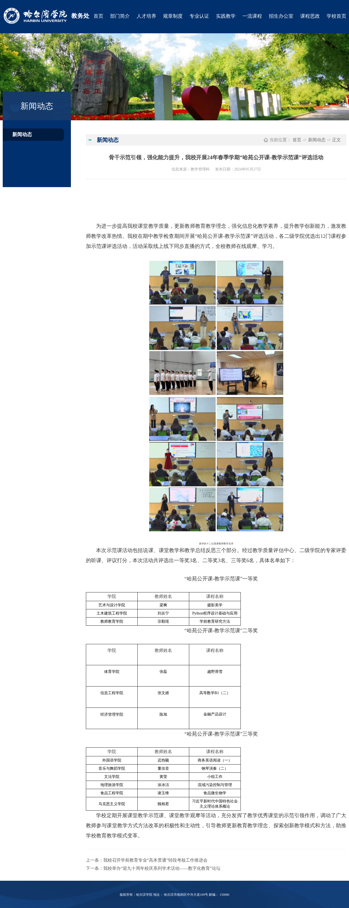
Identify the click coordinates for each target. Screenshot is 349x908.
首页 (98, 16)
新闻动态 (22, 134)
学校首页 (336, 16)
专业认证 (199, 16)
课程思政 (310, 16)
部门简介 (120, 16)
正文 (336, 139)
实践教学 (226, 16)
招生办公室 (281, 16)
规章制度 (173, 16)
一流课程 (252, 16)
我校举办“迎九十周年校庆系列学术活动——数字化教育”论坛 (162, 868)
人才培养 (146, 16)
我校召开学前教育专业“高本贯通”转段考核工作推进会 (155, 860)
